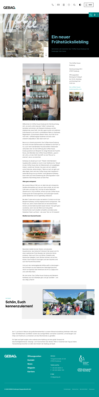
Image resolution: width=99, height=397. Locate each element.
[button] (89, 5)
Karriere (31, 372)
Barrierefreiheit (84, 389)
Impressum (92, 389)
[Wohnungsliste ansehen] (94, 14)
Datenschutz (75, 389)
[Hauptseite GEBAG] (9, 7)
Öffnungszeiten (34, 356)
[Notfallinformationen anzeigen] (52, 5)
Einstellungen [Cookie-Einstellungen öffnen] (67, 389)
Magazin (31, 368)
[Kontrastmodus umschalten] (80, 5)
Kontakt (31, 360)
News (30, 364)
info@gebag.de (55, 377)
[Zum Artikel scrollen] (46, 52)
